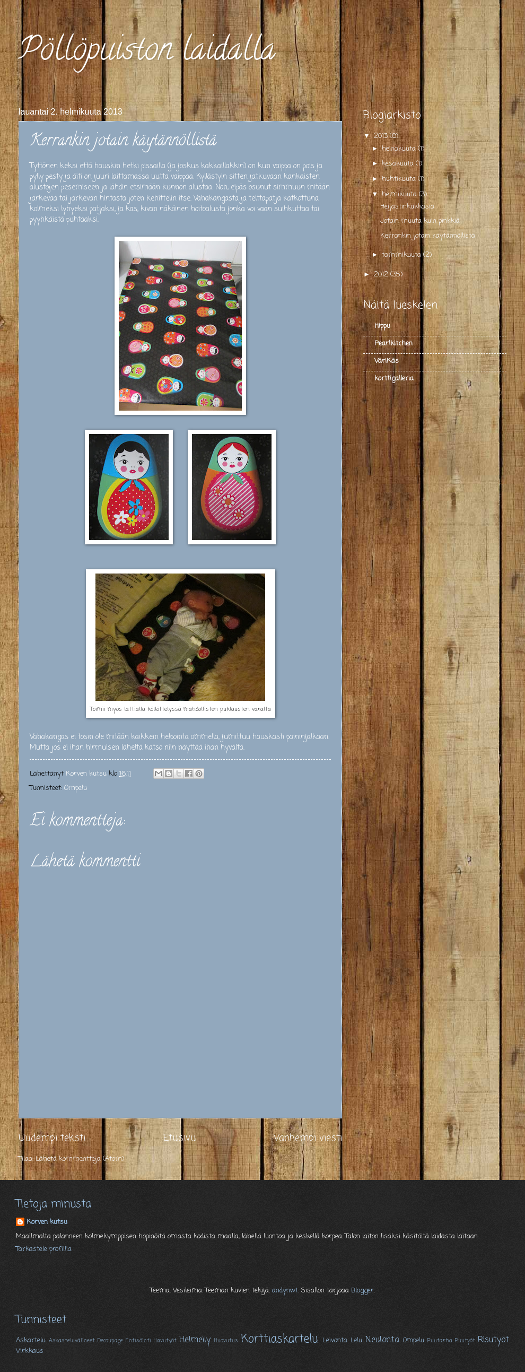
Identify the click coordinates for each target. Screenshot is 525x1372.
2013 (382, 136)
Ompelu (75, 788)
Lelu (356, 1340)
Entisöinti (138, 1340)
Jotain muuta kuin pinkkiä (420, 221)
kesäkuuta (399, 164)
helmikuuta (400, 194)
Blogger (362, 1291)
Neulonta (382, 1340)
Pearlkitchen (393, 343)
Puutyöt (465, 1340)
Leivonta (334, 1340)
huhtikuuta (400, 179)
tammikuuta (402, 255)
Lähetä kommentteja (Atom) (80, 1159)
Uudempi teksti (52, 1138)
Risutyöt (493, 1340)
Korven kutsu (47, 1222)
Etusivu (179, 1138)
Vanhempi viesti (308, 1138)
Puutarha (439, 1340)
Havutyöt (165, 1340)
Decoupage (110, 1340)
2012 (382, 275)
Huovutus (226, 1340)
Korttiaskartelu (279, 1339)
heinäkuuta (400, 149)
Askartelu (31, 1340)
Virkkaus (29, 1351)
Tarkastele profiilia (44, 1249)
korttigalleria (394, 379)
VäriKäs (386, 361)
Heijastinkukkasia (407, 207)
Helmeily (195, 1340)
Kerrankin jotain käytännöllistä (427, 236)
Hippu (382, 326)
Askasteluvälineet (72, 1340)
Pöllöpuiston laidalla (147, 52)
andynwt (285, 1291)
